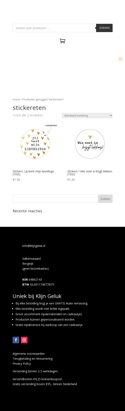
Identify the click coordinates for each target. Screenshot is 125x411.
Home (16, 99)
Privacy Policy (22, 363)
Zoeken (104, 28)
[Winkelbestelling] (87, 115)
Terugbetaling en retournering (32, 359)
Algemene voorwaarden (29, 354)
